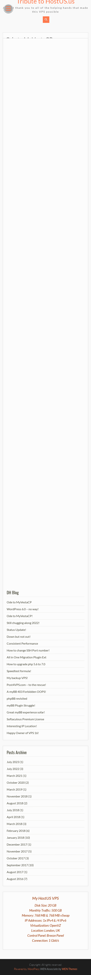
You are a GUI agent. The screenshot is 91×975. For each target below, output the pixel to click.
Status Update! (16, 629)
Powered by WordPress (27, 969)
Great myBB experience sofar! (26, 712)
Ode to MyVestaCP (19, 602)
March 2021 (14, 775)
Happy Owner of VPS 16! (23, 733)
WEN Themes (69, 969)
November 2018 (17, 796)
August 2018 (15, 803)
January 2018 (15, 837)
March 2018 (14, 824)
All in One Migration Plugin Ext (26, 657)
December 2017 (17, 844)
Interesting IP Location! (22, 726)
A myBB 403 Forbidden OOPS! (26, 691)
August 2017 (15, 872)
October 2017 (16, 858)
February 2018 (16, 830)
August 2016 (15, 879)
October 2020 (16, 782)
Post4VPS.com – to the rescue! (26, 684)
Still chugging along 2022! (23, 623)
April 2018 (13, 817)
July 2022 (13, 768)
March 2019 (14, 789)
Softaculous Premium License (25, 719)
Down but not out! (19, 636)
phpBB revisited (17, 698)
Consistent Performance (22, 643)
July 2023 (13, 762)
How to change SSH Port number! (28, 650)
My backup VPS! (17, 678)
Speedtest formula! (19, 671)
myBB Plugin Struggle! (21, 705)
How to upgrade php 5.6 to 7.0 (26, 664)
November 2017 (17, 851)
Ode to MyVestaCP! (20, 616)
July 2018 (13, 810)
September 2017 (17, 865)
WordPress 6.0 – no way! (23, 609)
